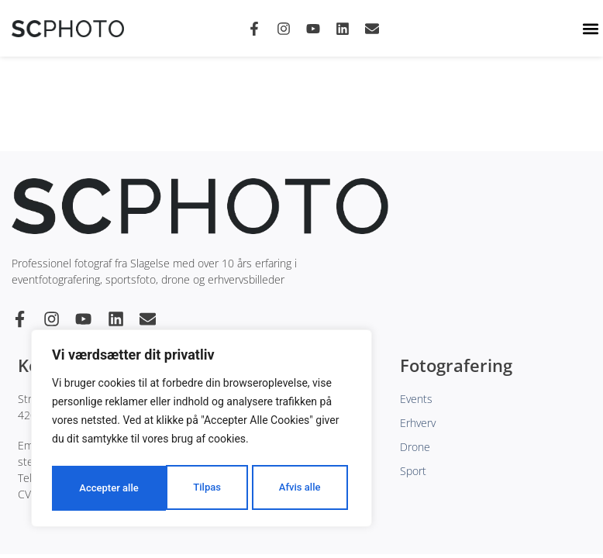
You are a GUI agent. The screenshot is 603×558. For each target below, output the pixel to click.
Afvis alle (184, 488)
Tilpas (91, 488)
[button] (590, 28)
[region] (201, 431)
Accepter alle (294, 488)
